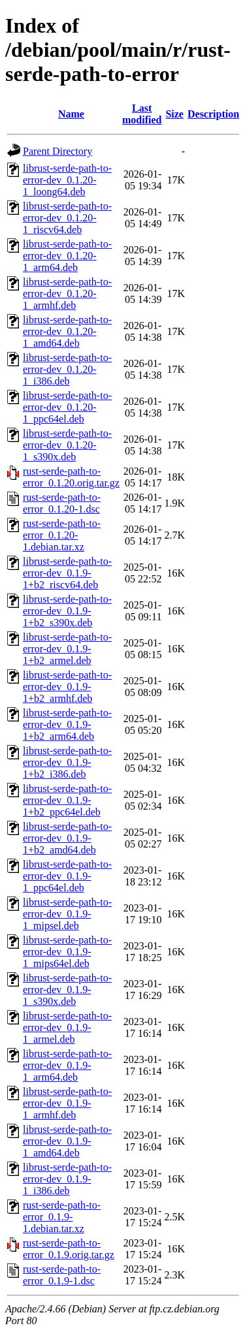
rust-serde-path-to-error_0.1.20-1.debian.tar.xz (62, 535)
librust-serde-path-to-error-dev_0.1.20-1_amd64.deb (67, 331)
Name (71, 113)
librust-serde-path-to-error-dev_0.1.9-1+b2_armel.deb (67, 648)
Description (213, 113)
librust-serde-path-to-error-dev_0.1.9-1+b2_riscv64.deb (67, 573)
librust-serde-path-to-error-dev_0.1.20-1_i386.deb (67, 369)
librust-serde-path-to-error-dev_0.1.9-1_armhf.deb (67, 1103)
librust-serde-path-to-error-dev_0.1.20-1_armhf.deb (67, 293)
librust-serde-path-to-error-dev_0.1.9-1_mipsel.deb (67, 913)
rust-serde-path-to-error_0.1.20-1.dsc (62, 503)
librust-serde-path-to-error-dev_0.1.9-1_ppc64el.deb (67, 876)
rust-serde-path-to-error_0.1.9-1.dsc (62, 1274)
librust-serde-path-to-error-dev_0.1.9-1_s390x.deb (67, 989)
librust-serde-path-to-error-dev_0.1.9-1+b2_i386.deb (67, 762)
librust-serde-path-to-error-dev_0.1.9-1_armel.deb (67, 1027)
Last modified (141, 114)
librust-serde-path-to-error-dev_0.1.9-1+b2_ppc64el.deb (67, 800)
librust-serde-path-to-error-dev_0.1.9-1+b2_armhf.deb (67, 686)
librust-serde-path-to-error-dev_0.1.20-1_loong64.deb (67, 180)
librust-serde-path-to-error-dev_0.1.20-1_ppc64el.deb (67, 407)
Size (174, 113)
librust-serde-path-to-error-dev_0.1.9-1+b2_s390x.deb (67, 611)
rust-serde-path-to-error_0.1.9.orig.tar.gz (68, 1248)
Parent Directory (57, 151)
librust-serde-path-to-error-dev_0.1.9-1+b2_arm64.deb (67, 724)
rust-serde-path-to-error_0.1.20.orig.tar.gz (71, 477)
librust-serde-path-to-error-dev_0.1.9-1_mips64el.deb (67, 951)
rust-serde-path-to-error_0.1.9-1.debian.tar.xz (62, 1216)
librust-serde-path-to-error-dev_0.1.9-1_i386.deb (67, 1179)
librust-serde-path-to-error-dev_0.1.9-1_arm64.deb (67, 1065)
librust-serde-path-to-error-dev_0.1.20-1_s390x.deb (67, 445)
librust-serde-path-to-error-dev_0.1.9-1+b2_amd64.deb (67, 838)
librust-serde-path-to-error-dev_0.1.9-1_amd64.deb (67, 1141)
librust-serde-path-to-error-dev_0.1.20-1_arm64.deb (67, 255)
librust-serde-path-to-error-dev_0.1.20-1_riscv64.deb (67, 217)
